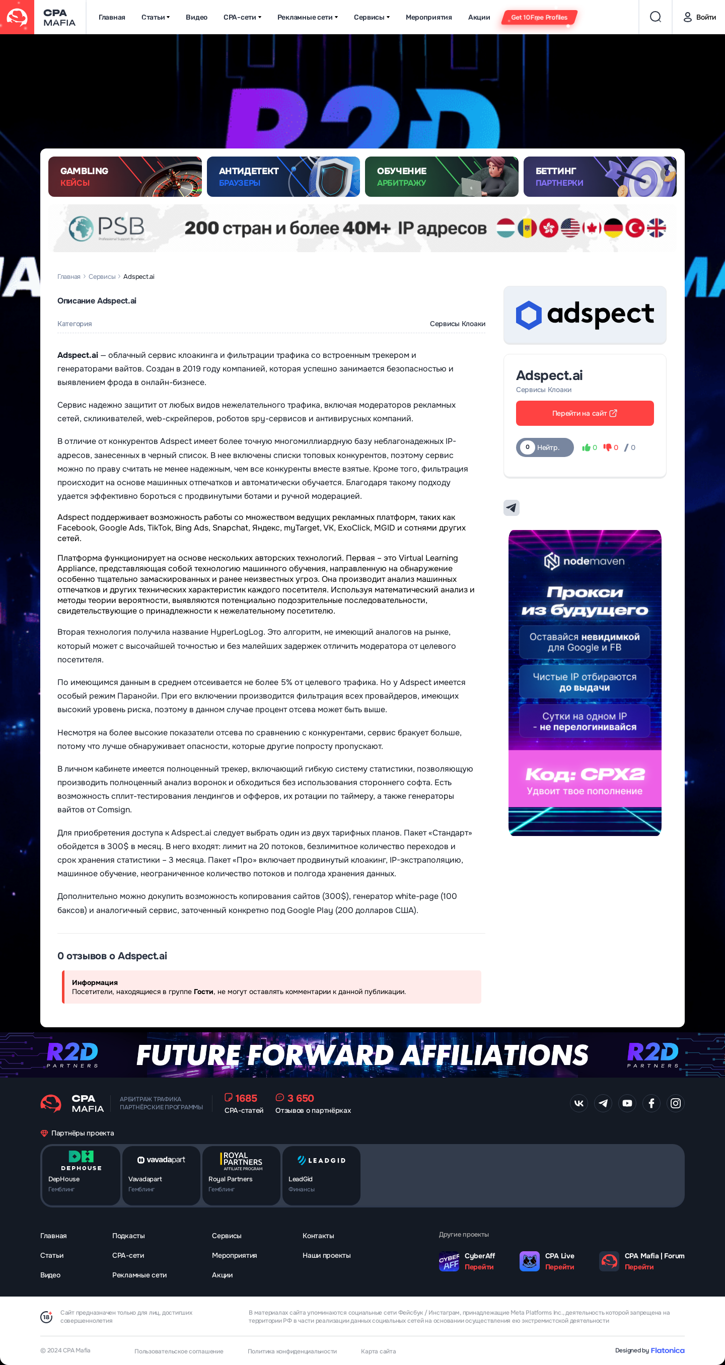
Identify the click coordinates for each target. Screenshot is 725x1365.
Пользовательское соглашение (179, 1351)
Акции (479, 17)
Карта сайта (378, 1351)
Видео (196, 17)
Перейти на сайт (585, 413)
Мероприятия (429, 17)
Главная (112, 17)
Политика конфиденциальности (292, 1351)
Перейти (479, 1266)
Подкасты (128, 1235)
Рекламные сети (307, 17)
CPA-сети (242, 17)
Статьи (155, 17)
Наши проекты (327, 1255)
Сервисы (372, 17)
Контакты (318, 1235)
